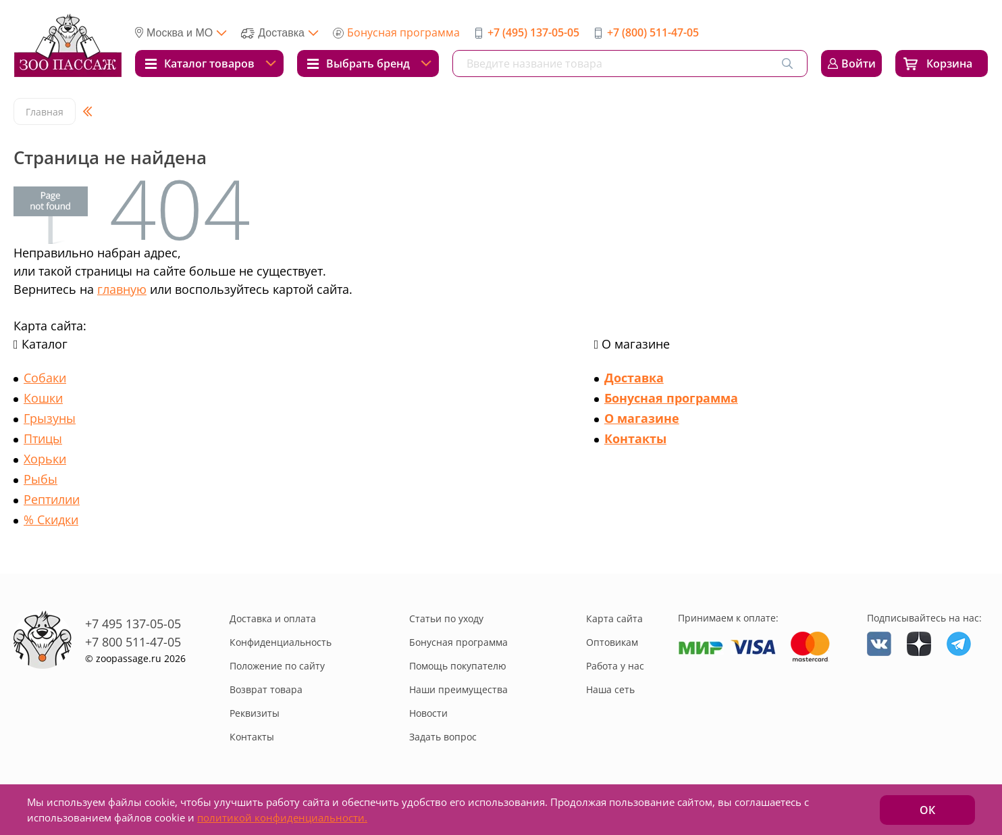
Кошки (43, 398)
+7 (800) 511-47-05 (653, 32)
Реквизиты (255, 713)
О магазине (641, 418)
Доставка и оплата (273, 618)
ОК (927, 810)
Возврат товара (266, 689)
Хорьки (45, 459)
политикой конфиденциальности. (282, 817)
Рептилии (52, 499)
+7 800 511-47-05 (133, 642)
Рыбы (40, 479)
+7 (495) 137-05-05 (533, 32)
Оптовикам (612, 642)
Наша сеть (610, 689)
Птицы (43, 438)
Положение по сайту (277, 665)
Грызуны (50, 418)
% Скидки (51, 519)
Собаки (45, 378)
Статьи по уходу (446, 618)
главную (122, 289)
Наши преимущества (458, 689)
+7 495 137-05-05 (133, 623)
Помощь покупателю (457, 665)
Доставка (634, 378)
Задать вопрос (443, 736)
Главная (44, 111)
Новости (428, 713)
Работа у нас (615, 665)
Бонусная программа (403, 32)
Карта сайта (614, 618)
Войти (858, 63)
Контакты (635, 438)
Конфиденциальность (281, 642)
